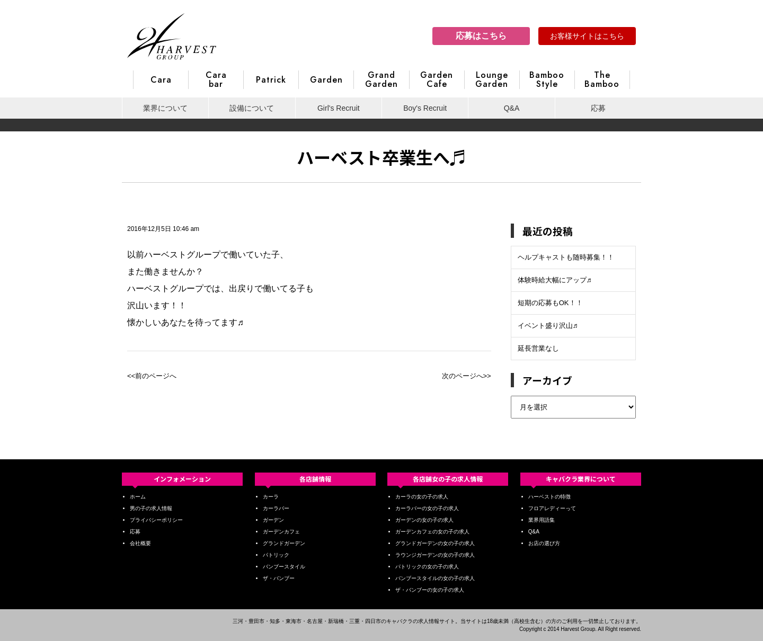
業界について (165, 108)
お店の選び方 (544, 543)
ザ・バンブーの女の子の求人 (429, 590)
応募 (598, 108)
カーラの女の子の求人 (421, 497)
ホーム (138, 497)
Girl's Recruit (338, 108)
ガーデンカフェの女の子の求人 (432, 532)
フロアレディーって (552, 508)
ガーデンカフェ (281, 532)
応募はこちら (481, 35)
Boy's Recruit (425, 108)
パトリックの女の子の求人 (427, 566)
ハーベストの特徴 (549, 497)
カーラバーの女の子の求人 (427, 508)
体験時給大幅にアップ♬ (555, 280)
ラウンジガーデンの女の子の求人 (435, 555)
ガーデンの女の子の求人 (424, 520)
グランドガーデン (284, 543)
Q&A (512, 108)
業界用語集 (541, 520)
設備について (251, 108)
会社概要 (140, 543)
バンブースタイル (284, 566)
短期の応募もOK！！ (550, 303)
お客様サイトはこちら (587, 36)
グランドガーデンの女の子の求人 (435, 543)
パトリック (276, 555)
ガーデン (273, 520)
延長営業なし (538, 348)
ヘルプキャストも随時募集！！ (566, 257)
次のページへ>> (466, 376)
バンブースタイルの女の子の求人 (435, 578)
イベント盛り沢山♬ (548, 326)
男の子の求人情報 (151, 508)
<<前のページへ (151, 376)
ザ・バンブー (279, 578)
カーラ (271, 497)
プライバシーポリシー (156, 520)
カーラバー (276, 508)
